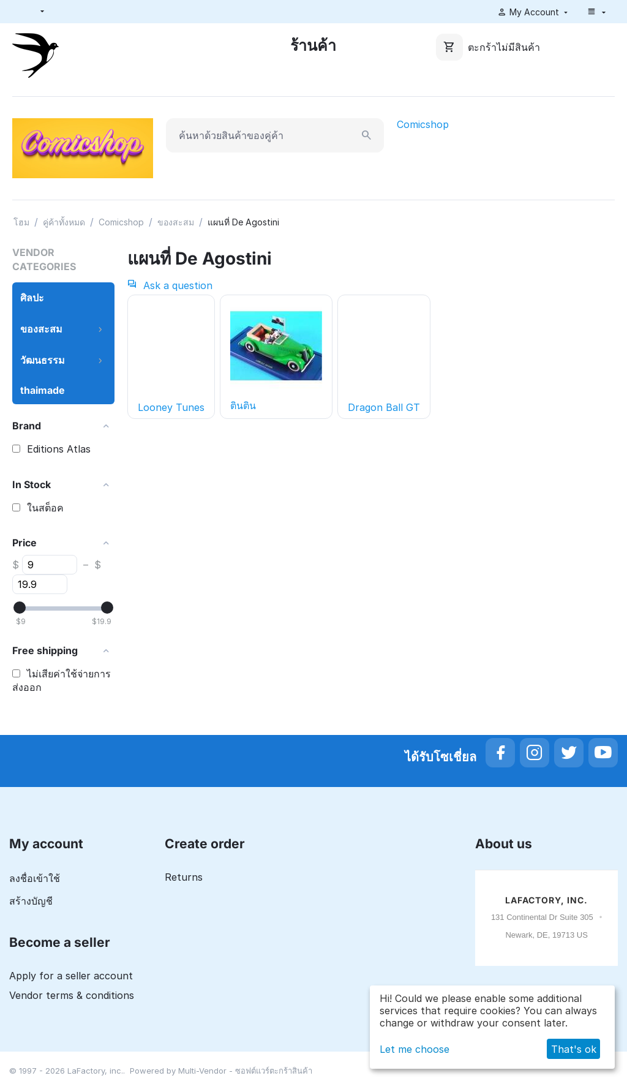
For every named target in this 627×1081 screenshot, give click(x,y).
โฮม (21, 222)
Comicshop (423, 124)
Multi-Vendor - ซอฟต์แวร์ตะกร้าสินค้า (245, 1070)
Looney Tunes (171, 407)
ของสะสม (175, 222)
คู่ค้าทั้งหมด (64, 222)
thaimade (42, 390)
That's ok (573, 1049)
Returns (184, 877)
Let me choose (414, 1049)
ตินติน (276, 356)
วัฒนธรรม (42, 360)
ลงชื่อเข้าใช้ (34, 878)
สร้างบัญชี (31, 901)
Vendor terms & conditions (71, 995)
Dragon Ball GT (384, 407)
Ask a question (169, 285)
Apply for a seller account (71, 976)
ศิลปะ (32, 298)
